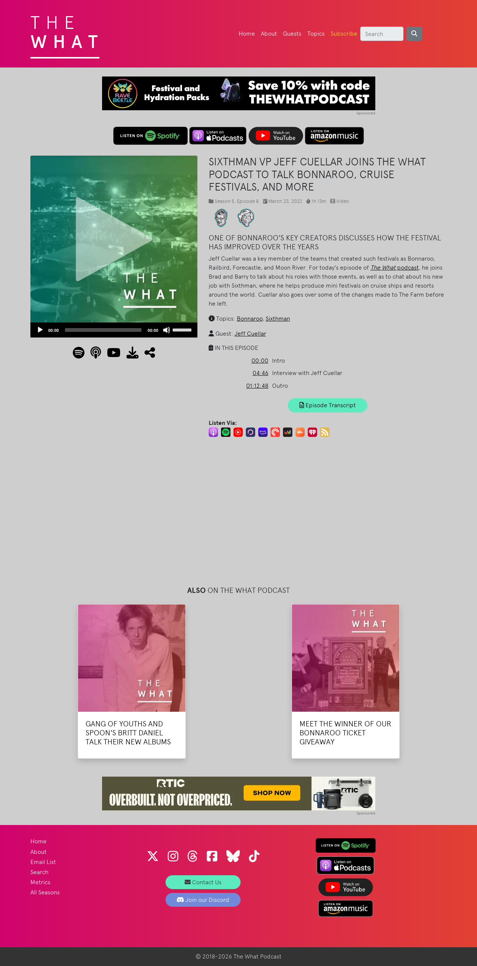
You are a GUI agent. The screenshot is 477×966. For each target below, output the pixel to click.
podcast (394, 267)
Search (39, 872)
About (269, 33)
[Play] (40, 330)
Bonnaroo (250, 318)
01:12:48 (257, 385)
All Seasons (45, 892)
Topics (316, 33)
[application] (113, 330)
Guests (292, 33)
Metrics (40, 882)
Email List (43, 862)
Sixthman (278, 318)
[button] (146, 354)
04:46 (260, 372)
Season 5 (224, 201)
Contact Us (203, 882)
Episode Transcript (327, 405)
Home (247, 33)
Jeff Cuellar (250, 333)
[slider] (103, 330)
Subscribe (344, 33)
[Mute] (166, 330)
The (67, 30)
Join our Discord (202, 899)
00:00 (259, 360)
